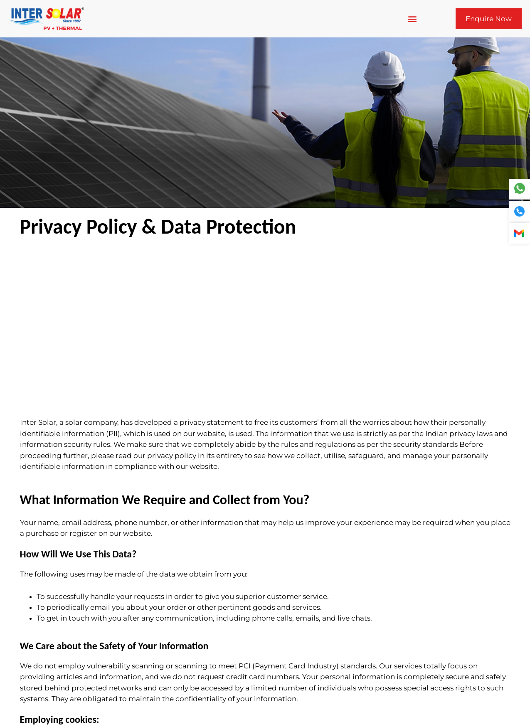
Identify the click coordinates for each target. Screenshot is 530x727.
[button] (412, 19)
